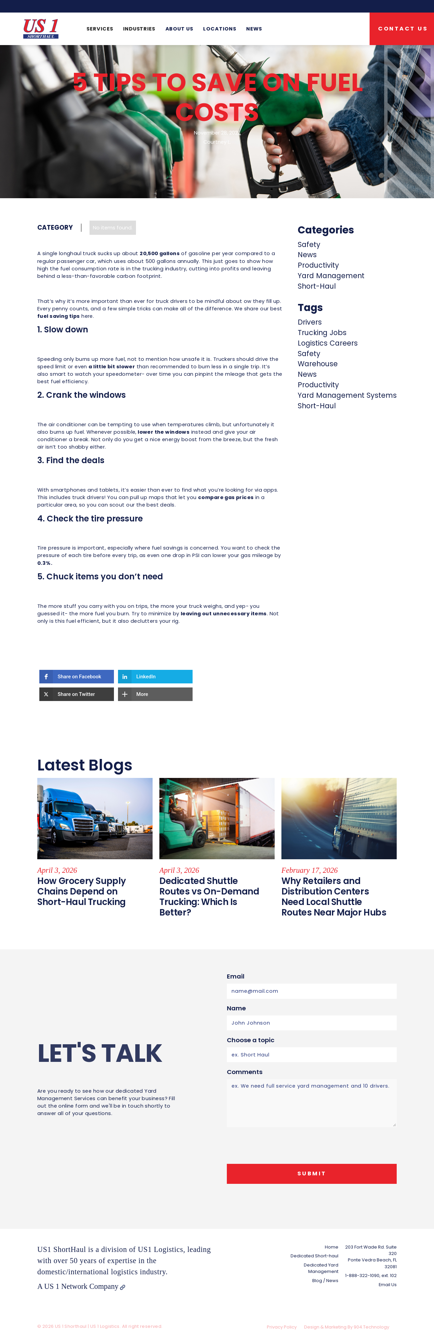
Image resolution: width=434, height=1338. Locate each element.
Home (331, 1247)
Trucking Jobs (322, 332)
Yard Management (331, 276)
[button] (99, 29)
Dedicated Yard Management (321, 1268)
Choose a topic (250, 1040)
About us (179, 28)
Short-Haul (317, 286)
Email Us (388, 1284)
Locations (219, 28)
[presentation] (278, 1146)
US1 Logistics (160, 1249)
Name (236, 1008)
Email (235, 976)
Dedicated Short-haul (314, 1256)
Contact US (403, 29)
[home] (41, 29)
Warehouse (318, 364)
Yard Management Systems (347, 395)
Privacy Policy (282, 1327)
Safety (309, 244)
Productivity (318, 265)
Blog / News (325, 1280)
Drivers (310, 322)
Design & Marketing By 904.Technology (346, 1327)
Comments (244, 1072)
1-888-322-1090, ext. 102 (371, 1275)
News (254, 28)
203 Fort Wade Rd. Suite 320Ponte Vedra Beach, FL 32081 (371, 1257)
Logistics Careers (328, 343)
